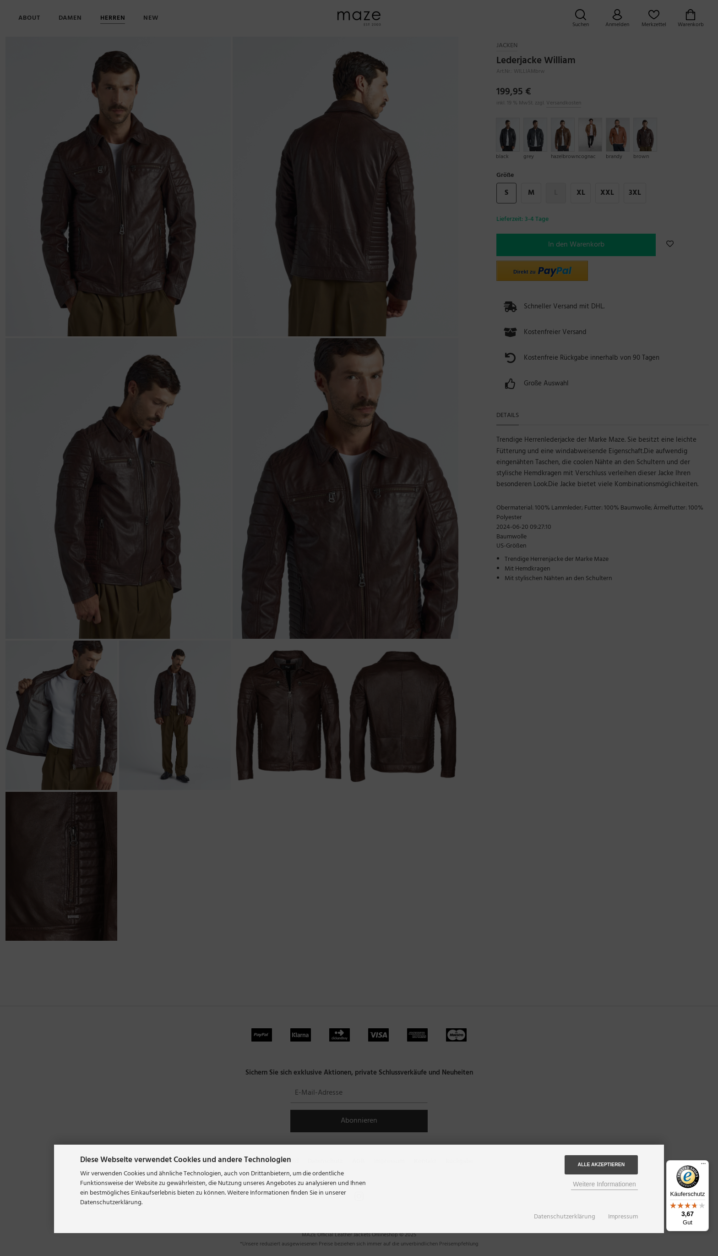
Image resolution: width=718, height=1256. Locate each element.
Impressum (623, 1217)
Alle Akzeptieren (601, 1164)
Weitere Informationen (604, 1184)
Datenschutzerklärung (564, 1217)
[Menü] (703, 1165)
